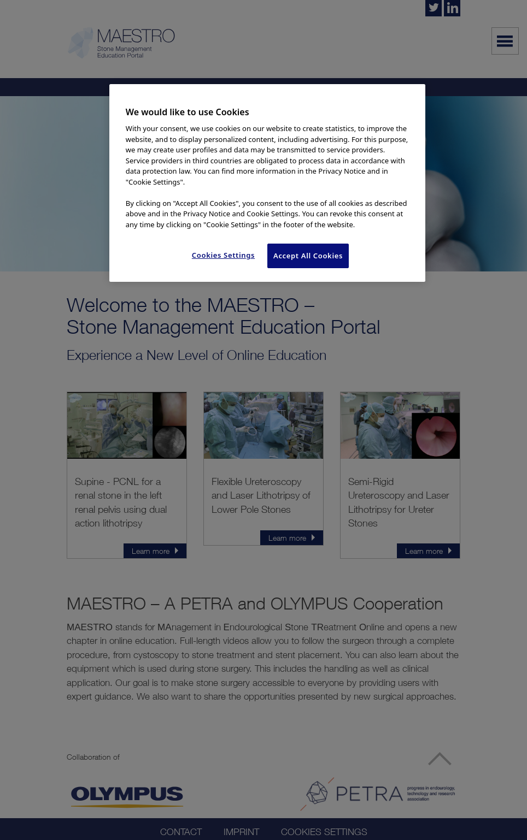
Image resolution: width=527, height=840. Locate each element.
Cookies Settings (223, 255)
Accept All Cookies (308, 256)
